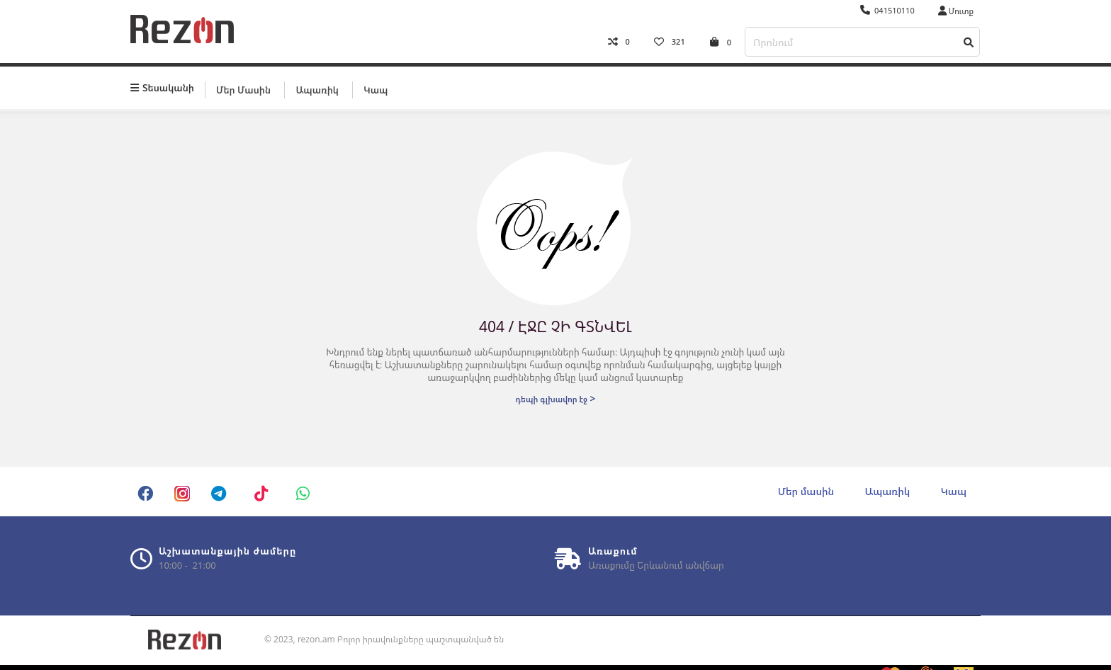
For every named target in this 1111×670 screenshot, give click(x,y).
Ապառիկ (316, 90)
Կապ (375, 90)
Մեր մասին (243, 90)
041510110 (887, 10)
